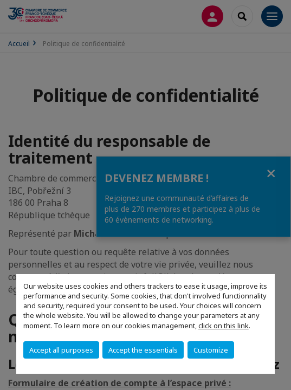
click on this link (223, 325)
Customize (210, 350)
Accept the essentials (143, 350)
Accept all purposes (61, 350)
